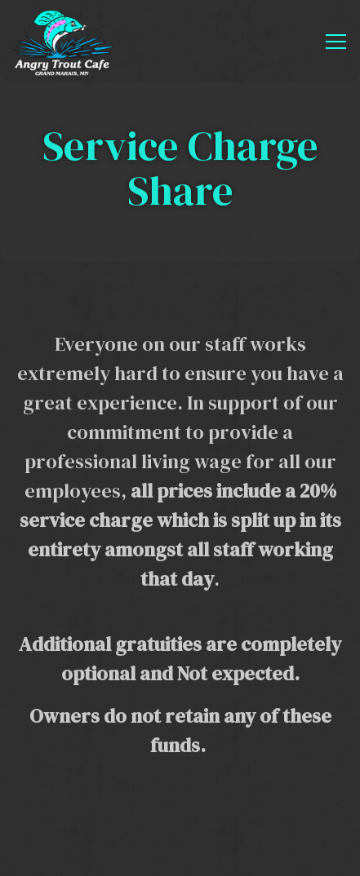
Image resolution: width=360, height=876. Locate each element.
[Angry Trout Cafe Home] (63, 41)
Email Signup (180, 848)
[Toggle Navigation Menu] (336, 41)
